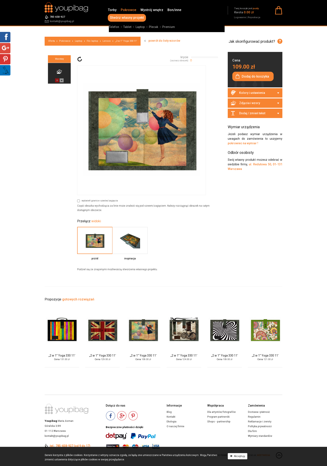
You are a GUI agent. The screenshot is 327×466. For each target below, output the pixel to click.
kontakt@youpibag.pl (62, 21)
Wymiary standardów (260, 436)
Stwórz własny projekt (127, 18)
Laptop (140, 27)
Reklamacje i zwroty (259, 421)
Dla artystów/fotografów (221, 412)
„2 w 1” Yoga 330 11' (126, 41)
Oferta (51, 41)
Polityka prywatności (260, 426)
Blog (169, 412)
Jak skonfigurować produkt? (252, 41)
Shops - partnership (218, 421)
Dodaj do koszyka (255, 76)
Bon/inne (174, 10)
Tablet (127, 27)
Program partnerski (218, 416)
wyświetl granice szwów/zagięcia (97, 200)
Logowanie (240, 17)
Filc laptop (92, 41)
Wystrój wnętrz (151, 10)
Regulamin (254, 416)
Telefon (114, 27)
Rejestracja (254, 17)
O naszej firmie (175, 426)
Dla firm (252, 431)
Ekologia (171, 421)
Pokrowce (128, 10)
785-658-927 (57, 16)
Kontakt (171, 416)
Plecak (153, 27)
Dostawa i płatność (259, 412)
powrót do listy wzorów (164, 40)
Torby (112, 10)
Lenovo (107, 41)
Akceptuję (237, 456)
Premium (168, 27)
